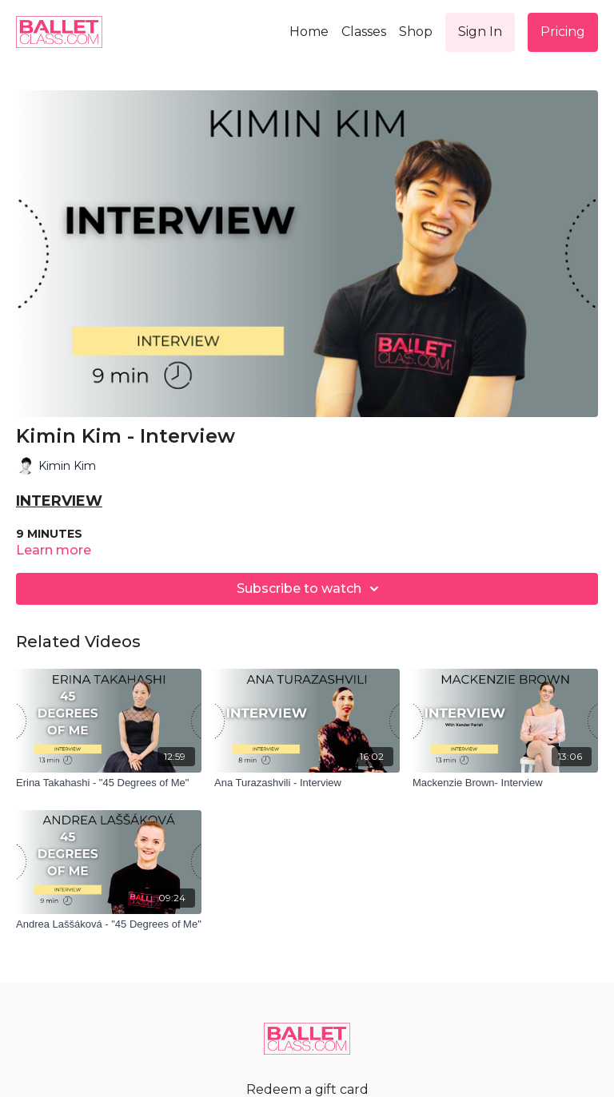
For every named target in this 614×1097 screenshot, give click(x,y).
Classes (363, 31)
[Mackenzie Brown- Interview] (505, 783)
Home (309, 31)
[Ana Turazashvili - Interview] (307, 783)
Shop (416, 31)
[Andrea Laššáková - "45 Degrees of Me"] (108, 924)
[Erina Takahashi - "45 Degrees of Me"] (108, 783)
